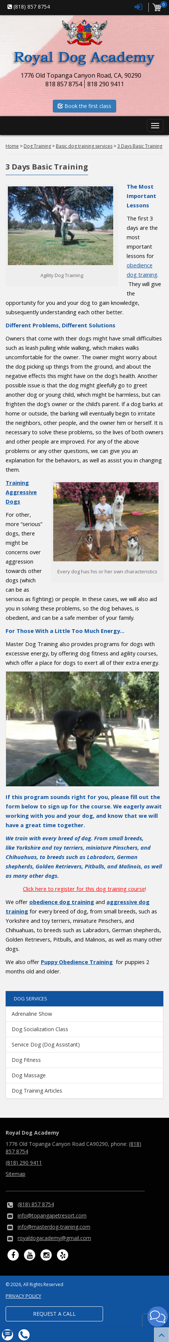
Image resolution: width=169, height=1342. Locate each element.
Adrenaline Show (32, 1013)
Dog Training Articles (37, 1090)
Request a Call (54, 1313)
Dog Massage (29, 1075)
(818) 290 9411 (24, 1162)
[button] (157, 1316)
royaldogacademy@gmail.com (54, 1238)
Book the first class (84, 105)
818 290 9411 (105, 84)
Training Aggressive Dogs (21, 492)
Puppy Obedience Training (77, 962)
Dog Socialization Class (40, 1029)
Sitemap (15, 1173)
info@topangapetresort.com (52, 1215)
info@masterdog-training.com (54, 1226)
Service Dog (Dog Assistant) (46, 1044)
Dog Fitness (26, 1059)
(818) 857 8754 (36, 1204)
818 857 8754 (63, 84)
